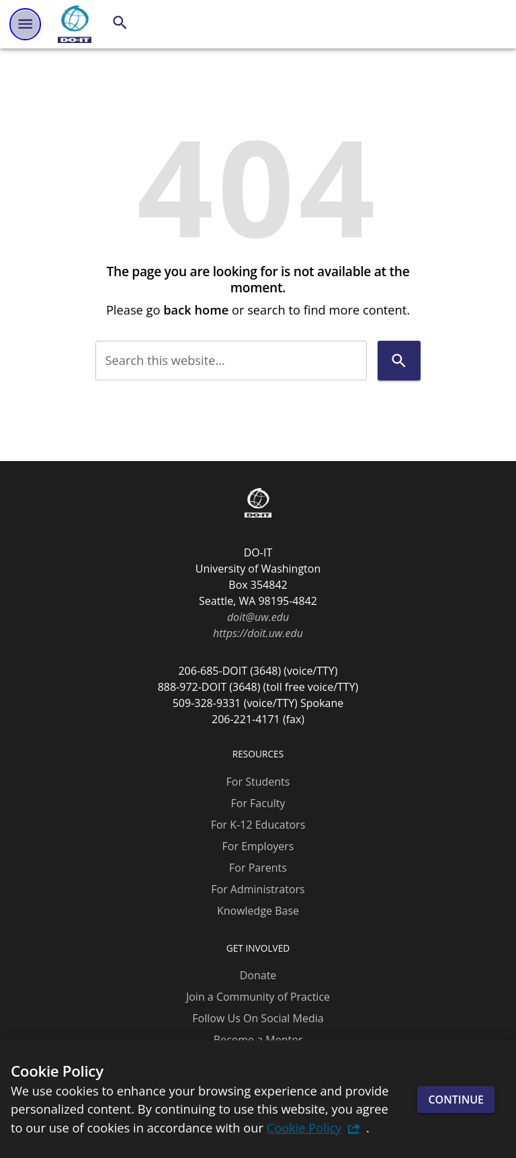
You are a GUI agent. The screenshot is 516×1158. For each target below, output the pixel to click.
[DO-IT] (74, 24)
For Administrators (257, 889)
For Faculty (258, 803)
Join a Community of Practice (258, 996)
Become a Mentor (258, 1039)
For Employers (258, 846)
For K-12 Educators (258, 824)
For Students (258, 781)
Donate (258, 975)
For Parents (258, 867)
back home (195, 309)
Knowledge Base (258, 910)
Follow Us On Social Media (257, 1018)
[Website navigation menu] (25, 23)
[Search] (120, 22)
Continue (456, 1099)
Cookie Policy (304, 1127)
